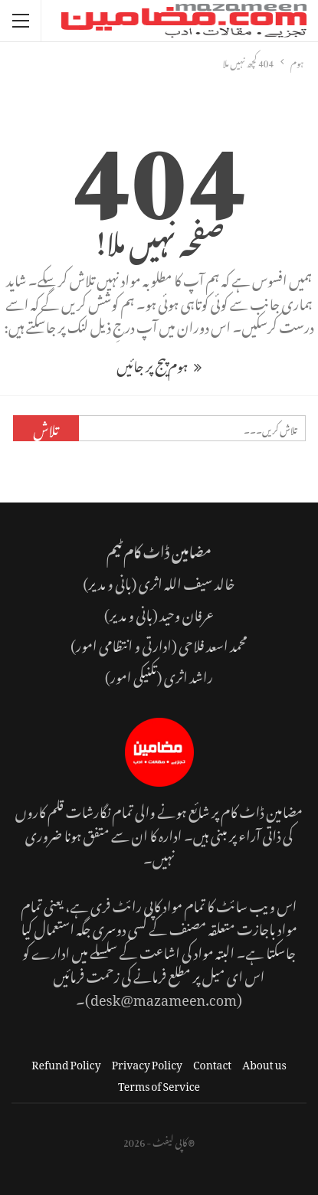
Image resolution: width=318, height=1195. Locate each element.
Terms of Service (159, 1083)
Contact (212, 1062)
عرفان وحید (186, 612)
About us (264, 1062)
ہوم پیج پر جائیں (158, 363)
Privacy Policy (147, 1062)
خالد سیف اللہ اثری (187, 581)
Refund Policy (65, 1062)
